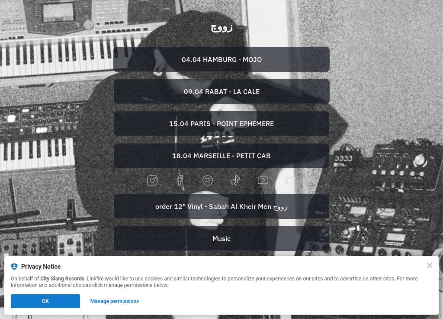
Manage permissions (114, 301)
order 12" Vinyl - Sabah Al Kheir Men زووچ (221, 206)
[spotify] (208, 181)
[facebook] (180, 181)
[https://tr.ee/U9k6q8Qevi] (221, 123)
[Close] (430, 265)
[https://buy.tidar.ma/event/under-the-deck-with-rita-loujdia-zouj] (221, 91)
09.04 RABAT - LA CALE (222, 91)
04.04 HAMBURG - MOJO (222, 59)
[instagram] (152, 181)
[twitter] (291, 181)
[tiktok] (235, 181)
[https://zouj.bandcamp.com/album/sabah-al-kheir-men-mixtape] (221, 206)
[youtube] (263, 181)
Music (221, 238)
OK (45, 301)
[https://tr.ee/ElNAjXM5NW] (221, 155)
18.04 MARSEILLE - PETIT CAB (221, 155)
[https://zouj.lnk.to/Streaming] (221, 238)
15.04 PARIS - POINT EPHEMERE (221, 123)
